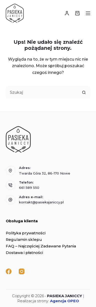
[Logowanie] (67, 13)
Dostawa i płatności (24, 252)
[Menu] (88, 13)
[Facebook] (9, 271)
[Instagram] (21, 271)
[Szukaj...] (42, 92)
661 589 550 (29, 188)
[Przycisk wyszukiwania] (84, 92)
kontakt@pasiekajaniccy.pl (41, 202)
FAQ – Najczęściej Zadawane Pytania (41, 246)
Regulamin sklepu (24, 239)
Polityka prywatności (26, 233)
